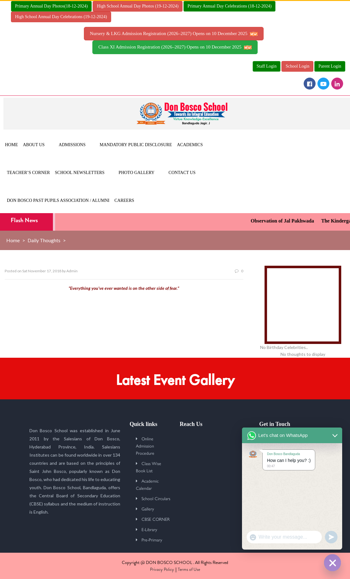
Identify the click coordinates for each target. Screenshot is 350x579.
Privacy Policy (162, 569)
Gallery (148, 508)
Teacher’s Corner (28, 172)
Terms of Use (189, 569)
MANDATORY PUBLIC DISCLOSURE (136, 144)
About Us (33, 144)
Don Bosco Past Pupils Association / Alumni (58, 200)
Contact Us (181, 172)
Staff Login (267, 66)
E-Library (149, 529)
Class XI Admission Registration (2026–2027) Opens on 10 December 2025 (175, 46)
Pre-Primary (152, 539)
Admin (72, 271)
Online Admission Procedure (145, 445)
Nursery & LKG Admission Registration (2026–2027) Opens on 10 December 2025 (174, 33)
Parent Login (329, 66)
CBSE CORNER (156, 519)
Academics (190, 144)
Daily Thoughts (44, 240)
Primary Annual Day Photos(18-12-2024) (51, 6)
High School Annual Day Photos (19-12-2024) (137, 6)
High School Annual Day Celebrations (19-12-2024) (61, 16)
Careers (124, 200)
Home (11, 144)
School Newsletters (80, 172)
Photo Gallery (136, 172)
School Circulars (156, 498)
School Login (297, 66)
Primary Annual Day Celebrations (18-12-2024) (229, 6)
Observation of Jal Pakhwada (286, 220)
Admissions (72, 144)
